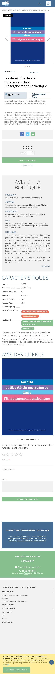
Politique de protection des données (14, 601)
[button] (6, 38)
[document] (28, 664)
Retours (4, 618)
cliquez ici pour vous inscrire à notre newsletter (27, 541)
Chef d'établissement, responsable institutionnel (37, 323)
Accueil (4, 10)
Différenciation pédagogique (35, 312)
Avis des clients (23, 354)
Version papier (15, 95)
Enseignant (28, 329)
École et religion (30, 316)
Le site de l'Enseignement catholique (14, 595)
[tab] (27, 354)
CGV (3, 615)
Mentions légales (8, 604)
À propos (5, 598)
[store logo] (18, 3)
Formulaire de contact (27, 567)
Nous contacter (7, 612)
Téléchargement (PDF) (39, 95)
